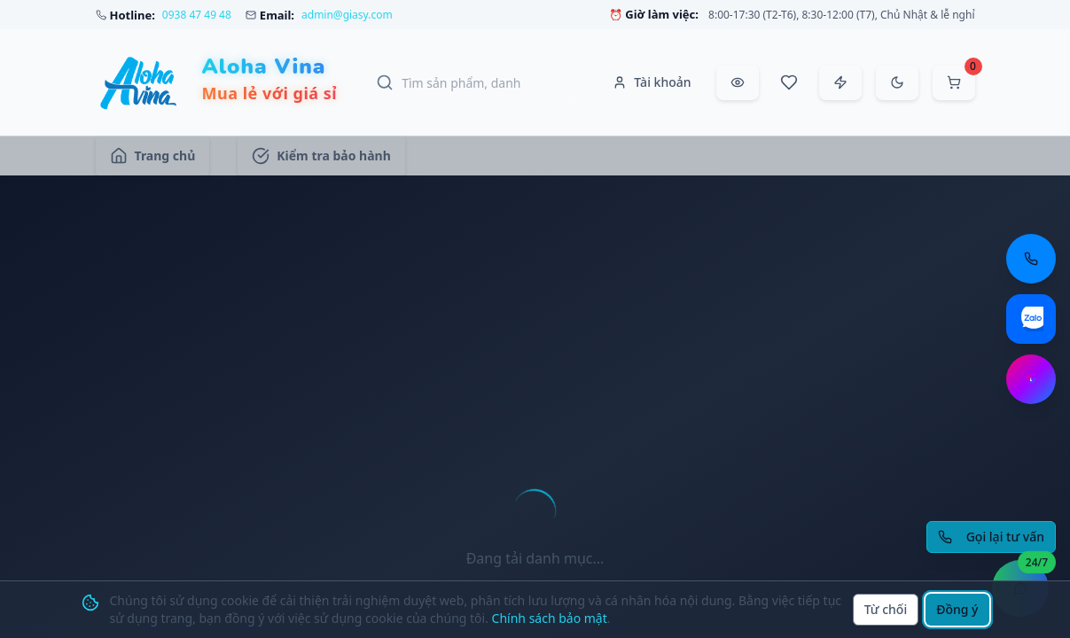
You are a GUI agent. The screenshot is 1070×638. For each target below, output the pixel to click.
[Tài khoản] (651, 82)
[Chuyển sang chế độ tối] (897, 82)
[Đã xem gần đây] (737, 82)
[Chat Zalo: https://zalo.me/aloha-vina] (1031, 319)
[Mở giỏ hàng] (954, 82)
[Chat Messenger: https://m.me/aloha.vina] (1031, 379)
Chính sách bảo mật (549, 618)
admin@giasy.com (347, 15)
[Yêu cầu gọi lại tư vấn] (991, 537)
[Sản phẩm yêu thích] (789, 82)
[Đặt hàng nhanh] (840, 82)
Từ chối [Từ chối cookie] (886, 609)
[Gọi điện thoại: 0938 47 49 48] (1031, 259)
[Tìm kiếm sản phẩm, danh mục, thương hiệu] (469, 82)
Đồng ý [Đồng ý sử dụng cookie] (957, 609)
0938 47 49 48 (196, 15)
